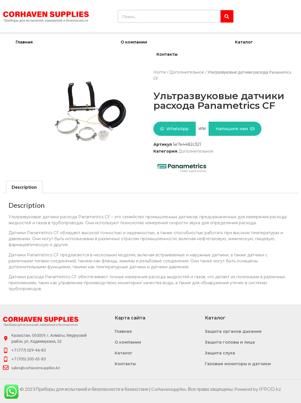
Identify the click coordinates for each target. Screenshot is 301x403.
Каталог (244, 41)
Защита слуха (220, 352)
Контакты (167, 54)
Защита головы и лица (230, 341)
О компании (134, 41)
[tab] (24, 186)
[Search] (226, 16)
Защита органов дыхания (233, 331)
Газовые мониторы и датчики (238, 363)
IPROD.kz (270, 389)
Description (24, 186)
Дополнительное (186, 71)
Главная (24, 41)
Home (159, 71)
